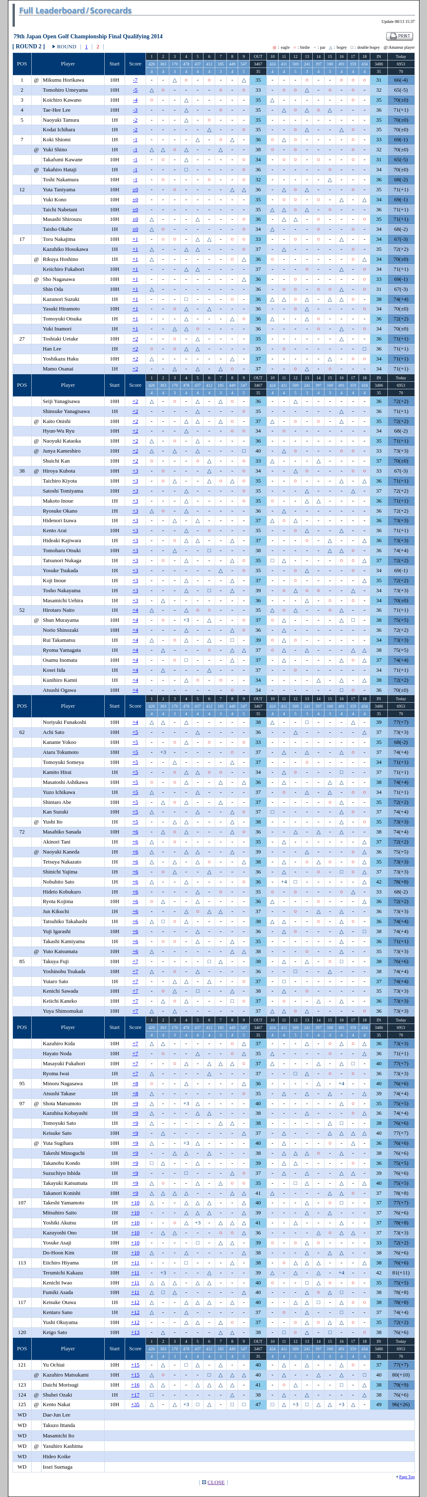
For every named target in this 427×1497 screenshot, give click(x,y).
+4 (135, 610)
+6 (135, 832)
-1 (135, 139)
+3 (135, 471)
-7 (135, 80)
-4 (135, 100)
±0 (135, 189)
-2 (135, 120)
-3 (135, 110)
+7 (135, 961)
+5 (135, 732)
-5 (135, 90)
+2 (135, 338)
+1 (135, 239)
